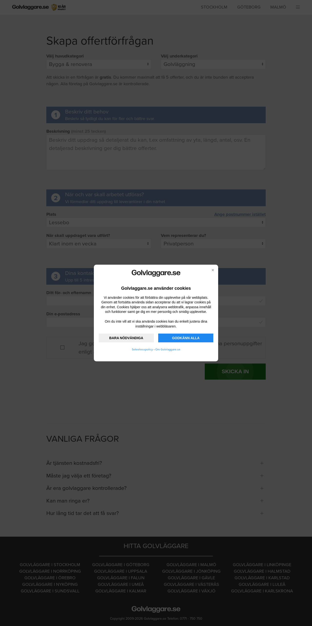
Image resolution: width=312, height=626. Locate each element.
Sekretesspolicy (142, 349)
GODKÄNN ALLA (186, 338)
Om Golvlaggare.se (167, 349)
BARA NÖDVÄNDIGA (126, 338)
